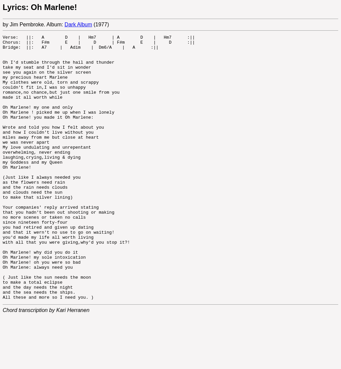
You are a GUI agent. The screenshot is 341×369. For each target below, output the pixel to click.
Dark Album (78, 24)
